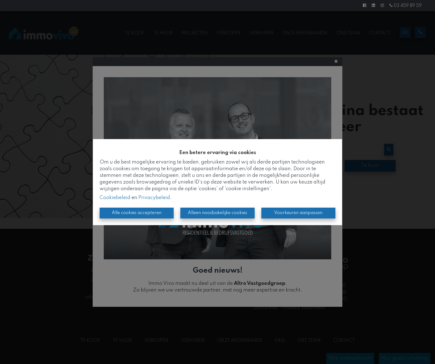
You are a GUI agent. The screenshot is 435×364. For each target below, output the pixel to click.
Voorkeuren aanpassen (298, 213)
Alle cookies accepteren (136, 213)
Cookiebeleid (115, 197)
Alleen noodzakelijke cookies (217, 213)
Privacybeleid (154, 197)
